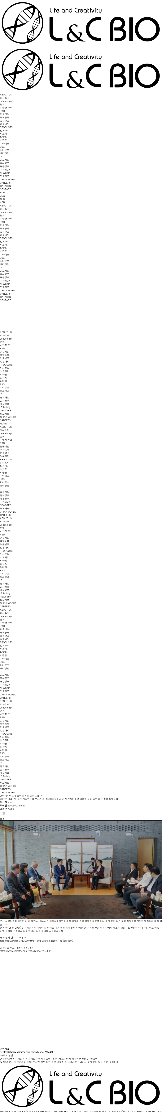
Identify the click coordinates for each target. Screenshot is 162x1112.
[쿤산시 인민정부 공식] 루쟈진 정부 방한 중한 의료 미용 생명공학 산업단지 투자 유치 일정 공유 (58, 1061)
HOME (3, 423)
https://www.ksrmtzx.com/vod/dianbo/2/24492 (25, 950)
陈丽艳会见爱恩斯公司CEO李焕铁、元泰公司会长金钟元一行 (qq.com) (36, 940)
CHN (2, 199)
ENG (2, 195)
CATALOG (5, 185)
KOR (2, 192)
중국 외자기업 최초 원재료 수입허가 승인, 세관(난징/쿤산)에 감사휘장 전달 (47, 1058)
